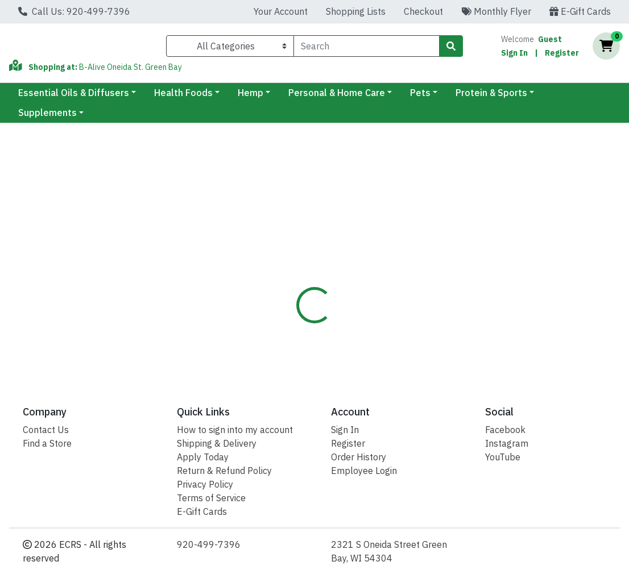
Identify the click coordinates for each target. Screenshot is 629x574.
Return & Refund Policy (224, 470)
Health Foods (183, 97)
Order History (358, 457)
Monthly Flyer (496, 11)
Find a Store (47, 443)
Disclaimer (350, 251)
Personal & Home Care (336, 97)
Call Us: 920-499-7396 (74, 11)
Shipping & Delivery (216, 443)
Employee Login (364, 470)
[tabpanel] (445, 316)
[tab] (295, 250)
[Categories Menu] (230, 48)
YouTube (502, 457)
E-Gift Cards (580, 11)
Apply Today (203, 457)
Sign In (514, 55)
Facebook (505, 429)
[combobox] (366, 48)
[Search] (366, 48)
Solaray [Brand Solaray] (391, 305)
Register (562, 55)
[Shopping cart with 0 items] (606, 48)
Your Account (281, 11)
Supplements (47, 117)
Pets (420, 97)
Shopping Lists (356, 11)
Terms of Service (211, 498)
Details (294, 251)
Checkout (423, 11)
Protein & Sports (491, 97)
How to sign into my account (235, 429)
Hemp (250, 97)
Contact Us (46, 429)
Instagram (506, 443)
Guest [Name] (550, 41)
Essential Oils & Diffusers (73, 97)
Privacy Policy (205, 484)
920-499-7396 (209, 544)
